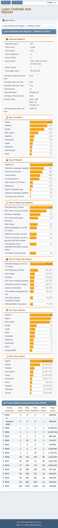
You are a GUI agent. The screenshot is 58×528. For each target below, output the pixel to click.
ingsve (7, 122)
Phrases (8, 277)
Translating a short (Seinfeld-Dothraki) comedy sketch (16, 247)
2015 (7, 469)
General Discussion (13, 171)
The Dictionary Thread (14, 207)
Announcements (12, 179)
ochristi (8, 393)
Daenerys (9, 147)
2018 (7, 457)
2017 (7, 461)
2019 (7, 453)
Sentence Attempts (13, 214)
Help (18, 522)
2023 (7, 436)
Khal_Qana (9, 133)
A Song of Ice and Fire (14, 196)
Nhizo (7, 347)
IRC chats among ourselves (16, 211)
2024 (7, 432)
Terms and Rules (27, 522)
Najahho (8, 136)
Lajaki (7, 143)
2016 (7, 465)
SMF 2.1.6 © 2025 (22, 525)
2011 (7, 486)
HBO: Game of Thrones (15, 182)
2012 (7, 482)
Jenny (7, 375)
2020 (7, 449)
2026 (7, 415)
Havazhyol (9, 140)
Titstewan (9, 340)
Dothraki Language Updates (17, 168)
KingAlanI (9, 336)
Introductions (10, 175)
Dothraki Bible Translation (16, 304)
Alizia (7, 154)
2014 (7, 474)
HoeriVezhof (10, 150)
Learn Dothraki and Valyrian (16, 10)
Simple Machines (36, 525)
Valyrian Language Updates (16, 193)
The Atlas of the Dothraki (15, 253)
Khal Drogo (9, 224)
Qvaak (7, 129)
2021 (7, 444)
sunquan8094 (10, 350)
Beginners (9, 164)
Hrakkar (8, 125)
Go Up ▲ (38, 522)
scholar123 (34, 92)
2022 (7, 440)
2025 (7, 428)
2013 (7, 478)
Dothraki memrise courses (16, 234)
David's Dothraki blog (14, 189)
